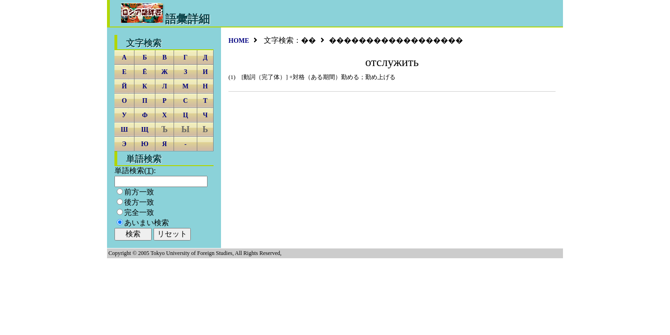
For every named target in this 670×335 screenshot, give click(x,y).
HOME (238, 40)
